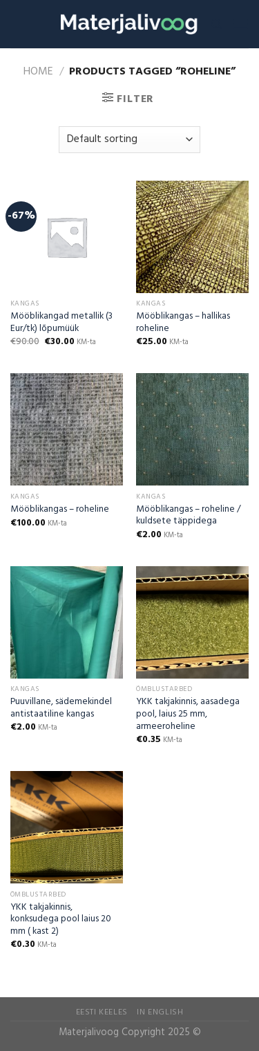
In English (160, 1012)
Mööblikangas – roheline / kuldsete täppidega (188, 515)
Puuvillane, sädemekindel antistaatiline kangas (61, 708)
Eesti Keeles (102, 1012)
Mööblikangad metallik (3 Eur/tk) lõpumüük (61, 322)
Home (38, 72)
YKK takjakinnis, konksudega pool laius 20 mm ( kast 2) (60, 919)
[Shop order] (129, 139)
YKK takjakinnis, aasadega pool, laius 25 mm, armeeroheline (188, 714)
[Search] (216, 24)
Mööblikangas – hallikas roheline (183, 322)
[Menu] (240, 24)
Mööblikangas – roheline (59, 509)
